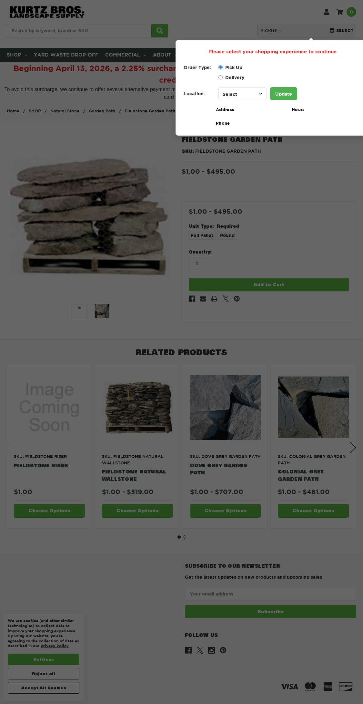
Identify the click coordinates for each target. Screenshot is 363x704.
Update (283, 94)
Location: (194, 93)
